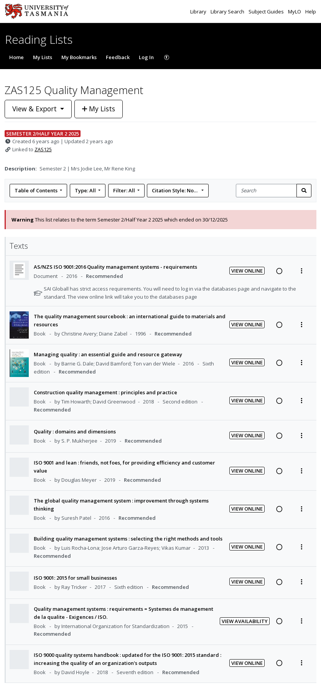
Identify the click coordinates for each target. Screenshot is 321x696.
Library (198, 11)
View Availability (245, 621)
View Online (247, 270)
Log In (146, 57)
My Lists (42, 57)
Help (310, 11)
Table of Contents (37, 190)
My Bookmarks (79, 57)
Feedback (118, 57)
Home (16, 57)
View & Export (35, 108)
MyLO (295, 11)
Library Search (228, 11)
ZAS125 (43, 149)
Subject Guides (267, 11)
